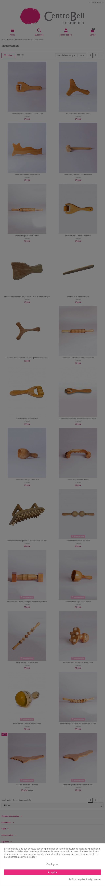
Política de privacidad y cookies (85, 879)
